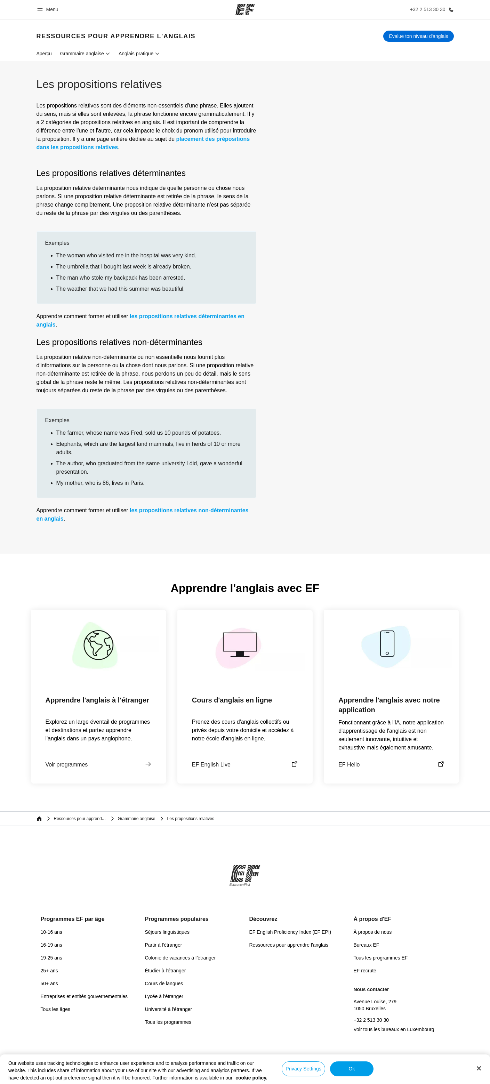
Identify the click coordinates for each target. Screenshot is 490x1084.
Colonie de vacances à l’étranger (180, 958)
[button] (49, 9)
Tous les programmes (168, 1022)
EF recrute (365, 970)
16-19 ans (51, 945)
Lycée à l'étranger (164, 996)
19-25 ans (51, 958)
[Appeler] (430, 9)
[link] (116, 36)
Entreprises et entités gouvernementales (84, 996)
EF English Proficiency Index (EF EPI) (290, 932)
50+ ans (49, 983)
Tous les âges (56, 1009)
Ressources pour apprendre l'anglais (289, 945)
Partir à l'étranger (163, 945)
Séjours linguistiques (167, 932)
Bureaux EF (366, 945)
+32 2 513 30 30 (371, 1020)
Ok (352, 1068)
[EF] (245, 9)
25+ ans (49, 970)
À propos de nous (373, 932)
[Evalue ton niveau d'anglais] (418, 36)
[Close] (479, 1068)
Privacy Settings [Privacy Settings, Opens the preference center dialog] (303, 1068)
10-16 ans (51, 932)
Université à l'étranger (168, 1009)
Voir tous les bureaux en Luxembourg (394, 1029)
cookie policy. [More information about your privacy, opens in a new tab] (251, 1078)
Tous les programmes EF (381, 958)
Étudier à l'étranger (165, 970)
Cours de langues (164, 983)
